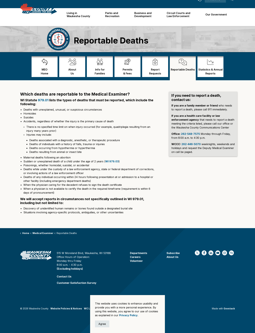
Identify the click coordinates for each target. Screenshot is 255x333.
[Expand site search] (231, 4)
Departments (138, 253)
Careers (177, 4)
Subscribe (173, 253)
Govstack (229, 308)
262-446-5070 (191, 144)
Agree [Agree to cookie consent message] (102, 324)
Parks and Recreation (114, 17)
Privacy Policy (128, 315)
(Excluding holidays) (70, 268)
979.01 (43, 100)
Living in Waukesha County (80, 17)
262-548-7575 (190, 133)
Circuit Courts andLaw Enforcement (179, 17)
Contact (190, 4)
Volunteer (136, 260)
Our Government (216, 17)
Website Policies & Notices (66, 308)
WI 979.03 (112, 161)
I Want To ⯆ (215, 4)
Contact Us (64, 276)
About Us (172, 257)
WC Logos (90, 308)
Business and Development (144, 17)
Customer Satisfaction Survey (76, 282)
